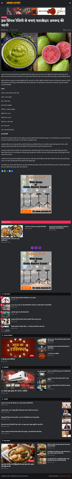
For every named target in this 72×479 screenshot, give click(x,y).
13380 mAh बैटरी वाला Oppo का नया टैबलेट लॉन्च (58, 371)
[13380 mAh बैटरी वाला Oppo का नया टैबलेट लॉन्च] (41, 373)
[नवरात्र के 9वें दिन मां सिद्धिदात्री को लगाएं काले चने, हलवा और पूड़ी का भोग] (18, 453)
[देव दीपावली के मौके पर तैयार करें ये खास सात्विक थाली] (12, 231)
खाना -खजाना (4, 17)
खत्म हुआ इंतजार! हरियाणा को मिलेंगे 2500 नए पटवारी (23, 298)
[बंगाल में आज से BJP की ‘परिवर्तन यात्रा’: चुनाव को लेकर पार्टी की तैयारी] (66, 405)
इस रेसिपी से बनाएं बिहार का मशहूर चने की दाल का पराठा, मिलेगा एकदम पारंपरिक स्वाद (58, 452)
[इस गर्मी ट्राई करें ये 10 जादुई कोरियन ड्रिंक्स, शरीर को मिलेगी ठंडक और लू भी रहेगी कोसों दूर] (41, 461)
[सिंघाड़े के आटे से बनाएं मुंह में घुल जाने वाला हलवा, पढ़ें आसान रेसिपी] (41, 447)
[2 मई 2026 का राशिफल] (18, 348)
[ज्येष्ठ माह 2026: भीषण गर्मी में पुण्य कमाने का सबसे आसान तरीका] (41, 342)
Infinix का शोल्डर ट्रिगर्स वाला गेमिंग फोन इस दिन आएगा (58, 386)
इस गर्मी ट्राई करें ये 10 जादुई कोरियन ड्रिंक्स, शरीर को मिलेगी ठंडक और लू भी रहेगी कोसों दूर (58, 459)
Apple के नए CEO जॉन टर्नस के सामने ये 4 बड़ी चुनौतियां (58, 379)
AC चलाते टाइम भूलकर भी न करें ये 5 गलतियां (14, 391)
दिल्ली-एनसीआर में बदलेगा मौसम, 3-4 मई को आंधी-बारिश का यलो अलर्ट (27, 326)
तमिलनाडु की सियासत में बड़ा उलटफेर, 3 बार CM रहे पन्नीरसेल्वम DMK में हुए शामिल (20, 417)
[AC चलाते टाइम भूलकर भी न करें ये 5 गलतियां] (18, 379)
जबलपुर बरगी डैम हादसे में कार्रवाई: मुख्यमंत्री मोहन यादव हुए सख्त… (26, 319)
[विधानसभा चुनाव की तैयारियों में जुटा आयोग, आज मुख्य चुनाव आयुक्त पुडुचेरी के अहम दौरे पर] (66, 427)
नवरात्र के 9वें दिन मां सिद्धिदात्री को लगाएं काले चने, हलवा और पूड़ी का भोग (17, 465)
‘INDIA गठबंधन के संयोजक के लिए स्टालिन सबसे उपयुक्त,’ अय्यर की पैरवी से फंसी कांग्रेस (21, 432)
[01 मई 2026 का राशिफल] (41, 356)
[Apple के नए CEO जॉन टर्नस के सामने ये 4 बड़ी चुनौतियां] (41, 381)
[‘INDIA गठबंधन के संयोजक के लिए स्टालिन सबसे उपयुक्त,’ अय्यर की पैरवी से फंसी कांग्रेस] (66, 434)
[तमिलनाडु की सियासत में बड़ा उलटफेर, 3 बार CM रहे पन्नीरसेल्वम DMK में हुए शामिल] (66, 420)
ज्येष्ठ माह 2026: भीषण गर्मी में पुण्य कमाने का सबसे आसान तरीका (58, 340)
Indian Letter (5, 30)
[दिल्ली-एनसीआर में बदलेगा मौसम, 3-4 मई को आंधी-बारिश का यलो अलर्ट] (5, 329)
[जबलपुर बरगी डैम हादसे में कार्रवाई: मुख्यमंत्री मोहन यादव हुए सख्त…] (5, 322)
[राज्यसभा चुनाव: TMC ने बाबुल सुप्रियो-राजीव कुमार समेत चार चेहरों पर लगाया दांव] (66, 412)
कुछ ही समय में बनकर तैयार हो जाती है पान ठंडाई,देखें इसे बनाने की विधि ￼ (58, 227)
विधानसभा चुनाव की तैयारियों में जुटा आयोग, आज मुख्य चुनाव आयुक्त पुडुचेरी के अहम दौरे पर (22, 425)
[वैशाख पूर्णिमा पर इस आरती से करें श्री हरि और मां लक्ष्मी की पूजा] (41, 349)
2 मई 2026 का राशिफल (8, 359)
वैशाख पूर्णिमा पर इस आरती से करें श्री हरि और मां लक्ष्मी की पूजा (58, 347)
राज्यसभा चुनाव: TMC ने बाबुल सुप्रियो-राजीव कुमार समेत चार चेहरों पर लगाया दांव (19, 410)
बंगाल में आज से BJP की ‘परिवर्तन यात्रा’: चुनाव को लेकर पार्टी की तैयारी (17, 403)
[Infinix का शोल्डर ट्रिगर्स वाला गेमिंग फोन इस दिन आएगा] (41, 388)
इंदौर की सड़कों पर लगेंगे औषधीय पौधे (20, 312)
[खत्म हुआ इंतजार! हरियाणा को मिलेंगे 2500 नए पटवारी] (5, 300)
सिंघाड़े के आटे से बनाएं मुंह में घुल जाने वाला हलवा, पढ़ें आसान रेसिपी (58, 445)
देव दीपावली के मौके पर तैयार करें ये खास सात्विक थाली (10, 239)
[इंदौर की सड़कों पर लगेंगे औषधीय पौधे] (5, 314)
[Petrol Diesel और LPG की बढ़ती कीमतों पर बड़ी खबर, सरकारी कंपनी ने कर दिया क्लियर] (5, 307)
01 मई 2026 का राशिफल (53, 354)
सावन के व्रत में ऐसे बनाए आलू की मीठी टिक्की (35, 227)
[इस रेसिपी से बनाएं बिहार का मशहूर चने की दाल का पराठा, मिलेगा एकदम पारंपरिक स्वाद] (41, 454)
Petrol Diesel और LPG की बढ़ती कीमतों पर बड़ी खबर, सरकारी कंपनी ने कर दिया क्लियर (31, 305)
